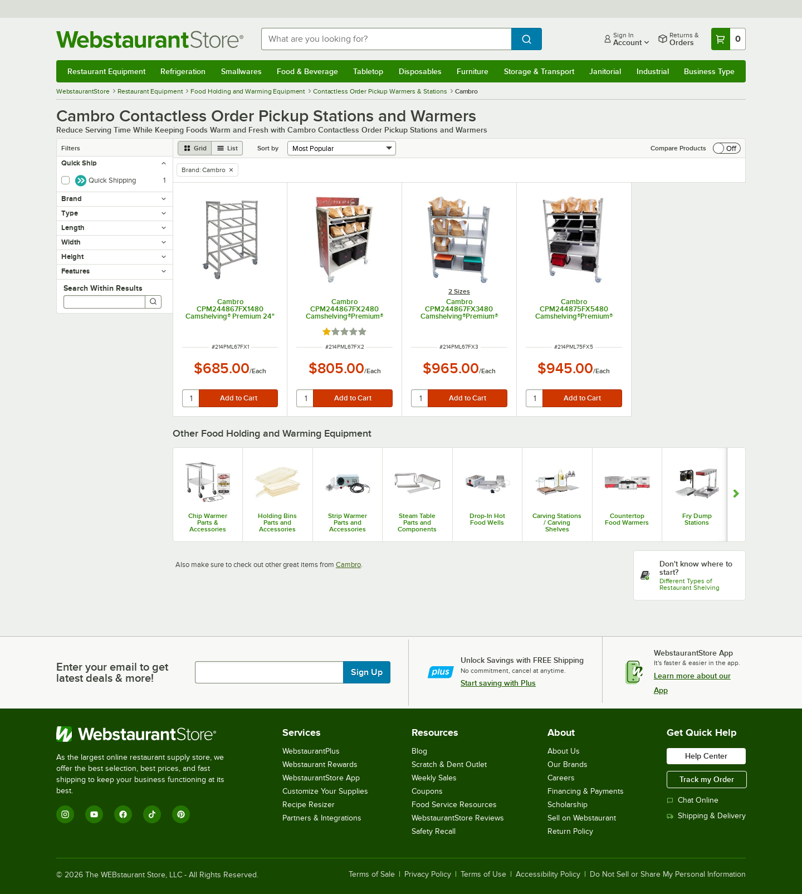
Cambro (348, 564)
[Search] (153, 302)
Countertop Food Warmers (627, 519)
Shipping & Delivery (706, 816)
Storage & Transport (539, 71)
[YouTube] (94, 814)
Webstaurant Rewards (320, 764)
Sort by (267, 148)
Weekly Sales (434, 778)
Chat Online (692, 800)
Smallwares (241, 71)
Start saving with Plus (498, 682)
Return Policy (570, 831)
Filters (70, 148)
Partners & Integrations (321, 818)
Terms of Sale (372, 874)
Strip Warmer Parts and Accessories (347, 522)
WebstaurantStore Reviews (458, 818)
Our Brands (567, 764)
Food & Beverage (307, 71)
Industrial (653, 71)
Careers (561, 778)
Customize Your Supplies (325, 791)
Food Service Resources (454, 804)
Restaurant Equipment (106, 71)
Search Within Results (103, 288)
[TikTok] (152, 814)
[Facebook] (123, 814)
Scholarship (567, 804)
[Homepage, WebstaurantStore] (149, 39)
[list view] (227, 148)
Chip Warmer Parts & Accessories (207, 522)
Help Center (706, 755)
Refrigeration (183, 71)
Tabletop (368, 71)
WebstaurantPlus (311, 751)
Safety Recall (434, 831)
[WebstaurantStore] (147, 734)
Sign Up (367, 672)
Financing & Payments (585, 791)
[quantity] (191, 398)
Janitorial (605, 71)
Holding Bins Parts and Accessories (277, 522)
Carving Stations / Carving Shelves (556, 522)
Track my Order (706, 779)
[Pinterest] (181, 814)
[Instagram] (65, 814)
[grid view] (195, 148)
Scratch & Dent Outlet (449, 764)
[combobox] (386, 39)
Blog (419, 751)
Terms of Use (483, 874)
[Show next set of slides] (736, 494)
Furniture (472, 71)
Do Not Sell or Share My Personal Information (668, 874)
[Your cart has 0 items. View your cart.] (728, 39)
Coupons (427, 791)
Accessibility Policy (548, 874)
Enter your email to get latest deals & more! (112, 672)
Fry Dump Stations (697, 519)
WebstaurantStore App (321, 778)
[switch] (727, 148)
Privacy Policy (427, 874)
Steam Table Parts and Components (417, 522)
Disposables (420, 71)
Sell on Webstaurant (581, 818)
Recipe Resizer (308, 804)
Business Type (709, 71)
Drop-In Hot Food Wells (487, 519)
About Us (563, 751)
